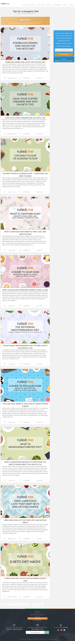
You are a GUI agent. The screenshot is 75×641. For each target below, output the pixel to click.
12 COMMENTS (26, 250)
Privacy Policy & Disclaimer (49, 639)
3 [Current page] (19, 604)
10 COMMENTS (26, 364)
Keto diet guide (37, 620)
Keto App (37, 616)
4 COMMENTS (26, 538)
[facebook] (57, 630)
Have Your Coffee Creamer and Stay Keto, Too (25, 118)
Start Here (25, 3)
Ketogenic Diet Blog (28, 13)
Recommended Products (37, 614)
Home (19, 13)
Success (48, 3)
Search (71, 3)
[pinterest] (60, 630)
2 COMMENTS (26, 78)
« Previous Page (5, 604)
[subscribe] (46, 632)
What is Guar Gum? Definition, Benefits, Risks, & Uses (25, 290)
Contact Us (37, 613)
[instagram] (64, 630)
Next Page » (39, 604)
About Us (37, 611)
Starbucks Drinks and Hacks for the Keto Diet (25, 62)
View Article (39, 78)
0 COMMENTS (26, 133)
